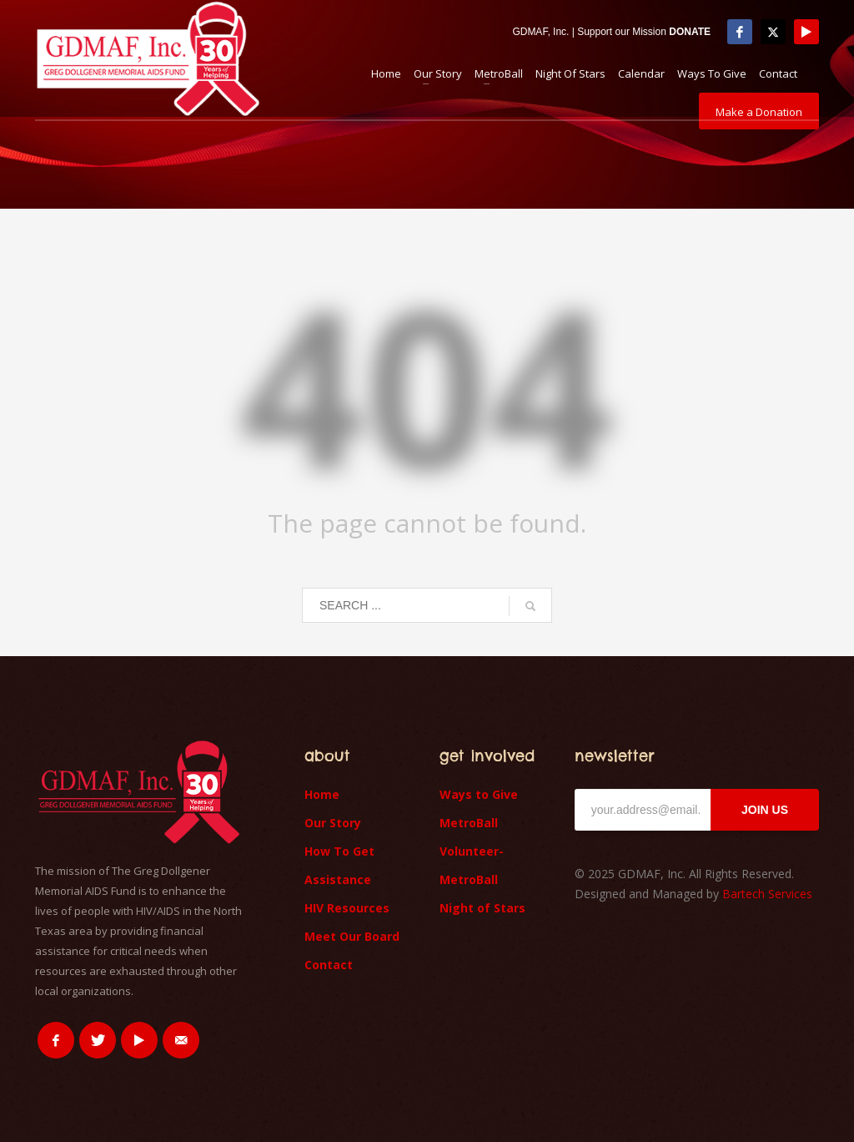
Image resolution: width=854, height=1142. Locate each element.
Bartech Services (767, 894)
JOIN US (764, 809)
